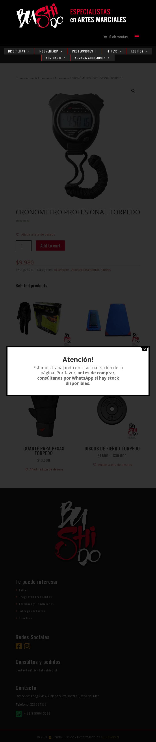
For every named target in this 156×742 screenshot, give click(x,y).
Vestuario (56, 57)
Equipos (139, 51)
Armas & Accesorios (92, 57)
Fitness (114, 51)
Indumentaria (51, 51)
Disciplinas (19, 51)
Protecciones (85, 51)
